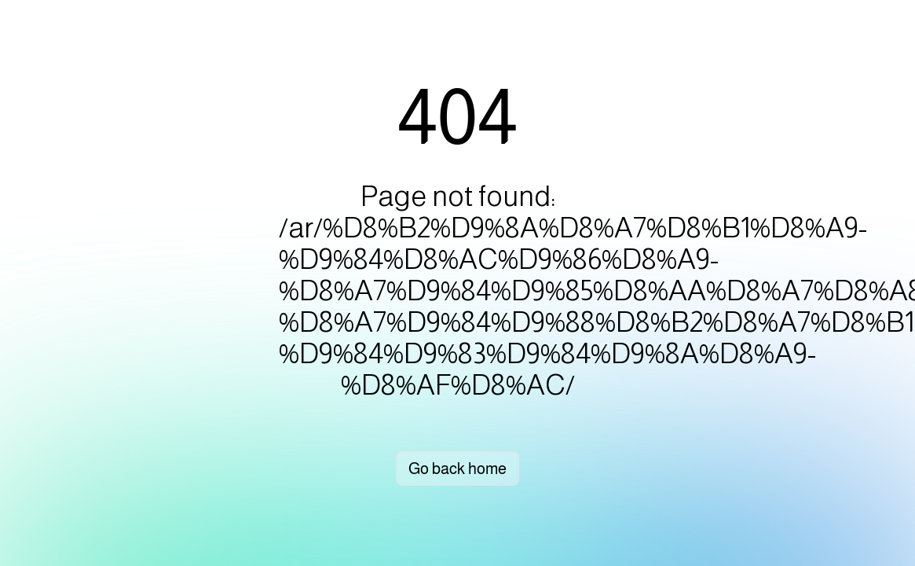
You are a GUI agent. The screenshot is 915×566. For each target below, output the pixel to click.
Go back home (457, 468)
